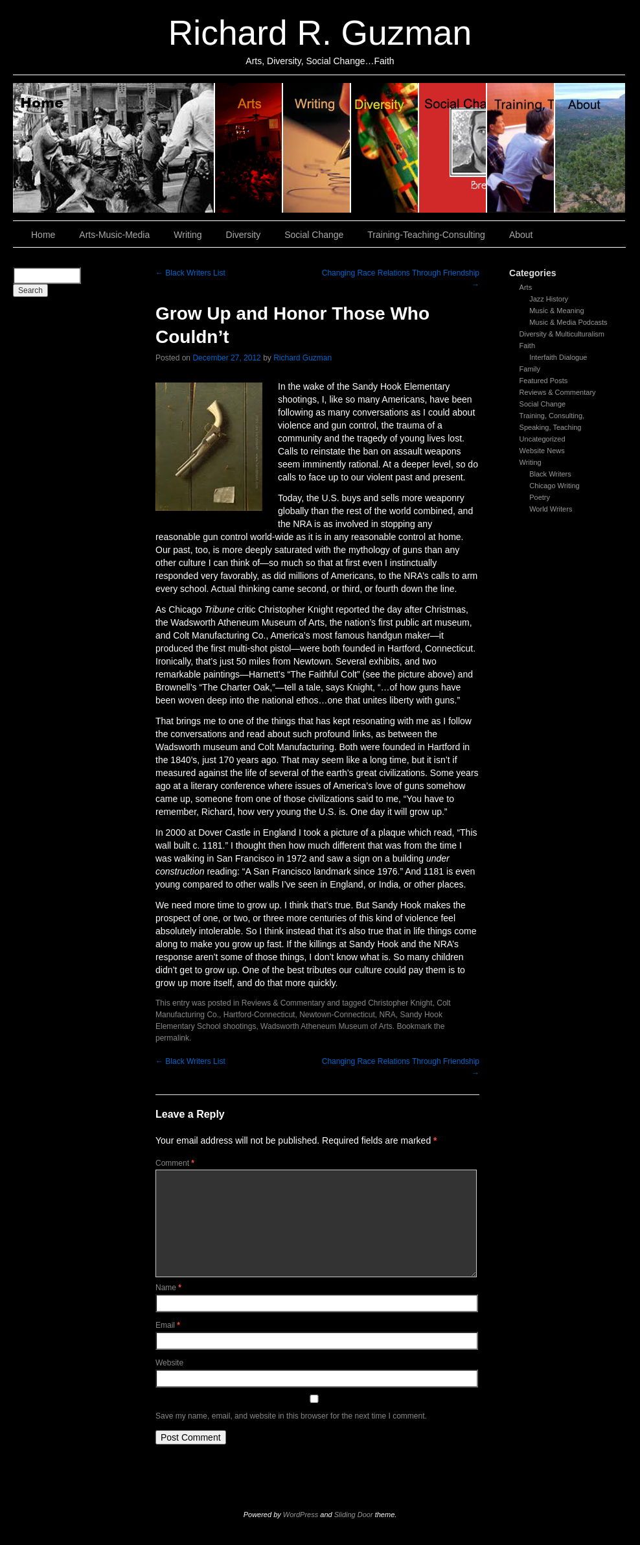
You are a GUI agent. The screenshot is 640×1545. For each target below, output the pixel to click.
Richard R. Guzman (320, 33)
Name (168, 1287)
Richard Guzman (302, 357)
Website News (542, 450)
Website (169, 1362)
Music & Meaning (556, 310)
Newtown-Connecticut (337, 1014)
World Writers (550, 509)
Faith (527, 345)
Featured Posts (544, 380)
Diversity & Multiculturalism (562, 334)
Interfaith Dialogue (558, 357)
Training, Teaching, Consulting (521, 148)
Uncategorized (543, 439)
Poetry (539, 497)
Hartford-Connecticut (259, 1014)
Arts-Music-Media (114, 235)
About (590, 148)
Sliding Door (353, 1514)
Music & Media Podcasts (568, 322)
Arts (526, 287)
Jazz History (548, 299)
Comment (174, 1163)
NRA (388, 1014)
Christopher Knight (400, 1003)
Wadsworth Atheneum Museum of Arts (326, 1026)
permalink (172, 1038)
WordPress (300, 1514)
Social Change (453, 148)
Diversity (385, 148)
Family (530, 369)
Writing (317, 148)
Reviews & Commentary (558, 392)
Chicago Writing (554, 485)
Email (167, 1325)
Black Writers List (190, 272)
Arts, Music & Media (249, 148)
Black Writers (550, 474)
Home (114, 148)
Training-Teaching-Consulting (426, 235)
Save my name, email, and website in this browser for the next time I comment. (291, 1416)
